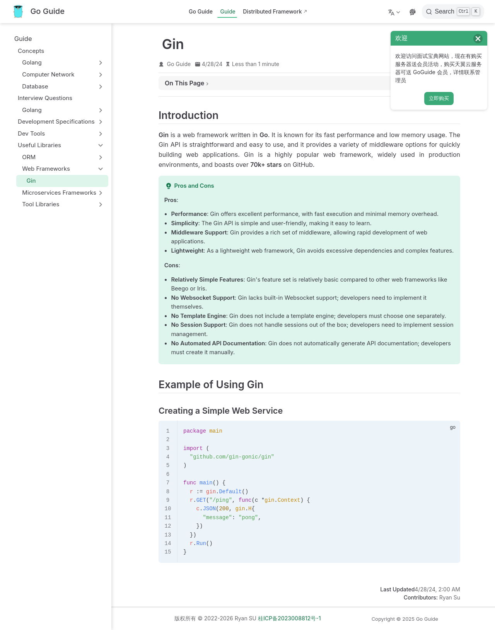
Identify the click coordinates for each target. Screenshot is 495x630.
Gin (27, 180)
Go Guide (201, 11)
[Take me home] (38, 11)
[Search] (453, 11)
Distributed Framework (272, 11)
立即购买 (439, 98)
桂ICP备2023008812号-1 (289, 618)
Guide (227, 11)
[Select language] (395, 11)
